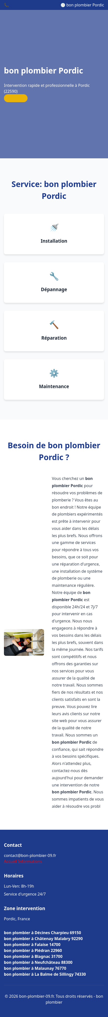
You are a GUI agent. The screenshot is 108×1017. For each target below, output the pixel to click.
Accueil (10, 861)
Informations (30, 861)
